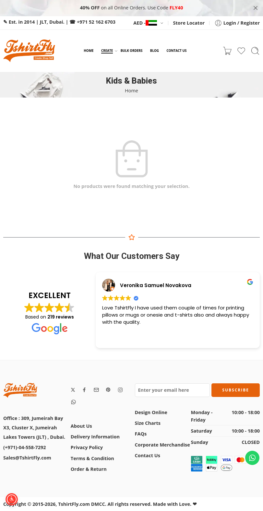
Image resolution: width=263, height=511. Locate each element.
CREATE (107, 51)
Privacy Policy (87, 447)
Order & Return (89, 469)
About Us (81, 426)
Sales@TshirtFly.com (27, 458)
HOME (88, 50)
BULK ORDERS (132, 50)
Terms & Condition (92, 458)
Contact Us (147, 455)
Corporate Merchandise (162, 445)
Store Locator (189, 23)
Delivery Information (95, 437)
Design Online (151, 412)
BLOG (154, 50)
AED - (145, 23)
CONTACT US (176, 50)
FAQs (141, 434)
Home (131, 90)
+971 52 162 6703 (96, 22)
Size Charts (148, 423)
